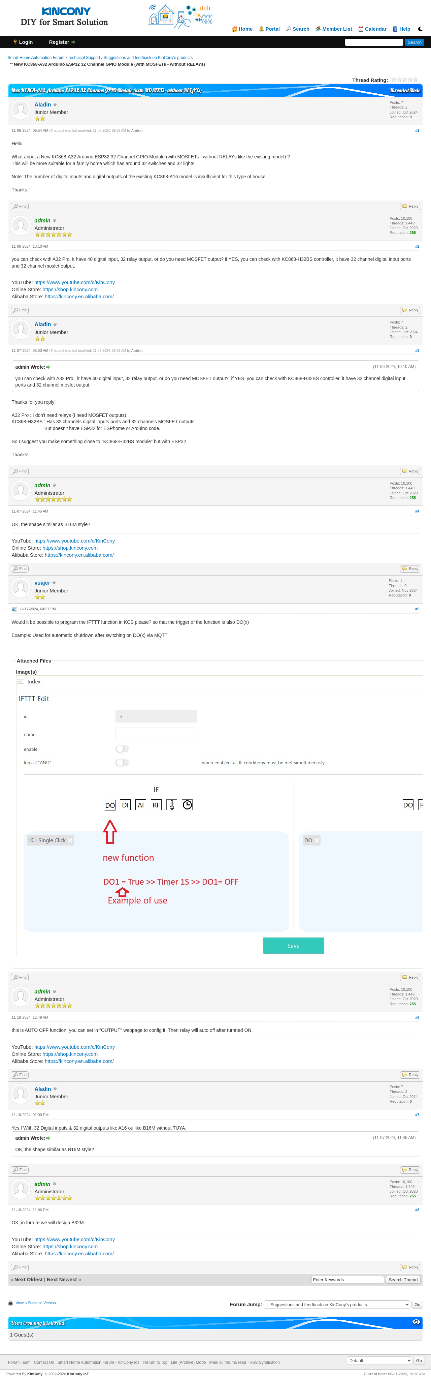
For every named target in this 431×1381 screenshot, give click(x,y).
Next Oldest (28, 1279)
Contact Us (44, 1362)
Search (301, 29)
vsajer (42, 583)
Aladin (43, 105)
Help (404, 29)
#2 (417, 246)
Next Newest (62, 1279)
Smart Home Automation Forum (36, 57)
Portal (273, 29)
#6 (417, 1017)
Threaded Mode (405, 90)
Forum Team (19, 1362)
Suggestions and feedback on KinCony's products (148, 57)
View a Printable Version (36, 1303)
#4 (417, 511)
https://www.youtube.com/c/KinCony (74, 282)
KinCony (34, 1374)
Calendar (376, 29)
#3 (417, 350)
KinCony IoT (78, 1374)
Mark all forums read (227, 1362)
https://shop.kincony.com (70, 289)
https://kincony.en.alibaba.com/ (79, 296)
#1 (417, 130)
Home (246, 29)
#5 (417, 609)
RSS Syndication (265, 1362)
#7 (417, 1115)
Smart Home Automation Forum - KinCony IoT (98, 1362)
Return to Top (155, 1362)
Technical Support (84, 57)
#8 (417, 1210)
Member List (337, 29)
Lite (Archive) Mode (188, 1362)
